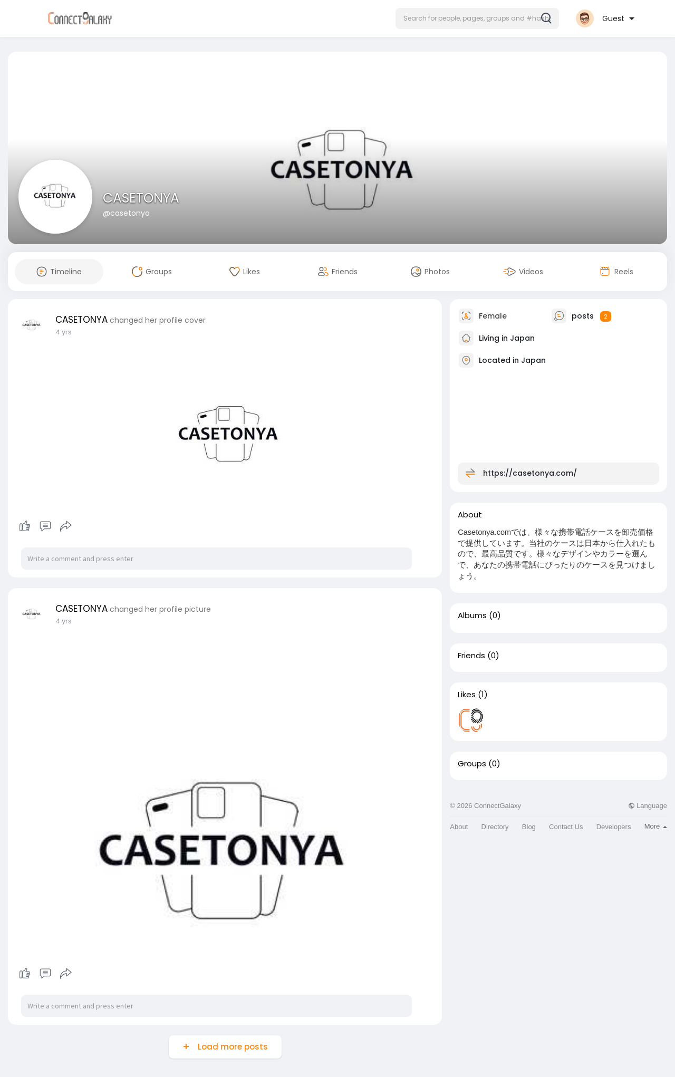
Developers (613, 826)
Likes (467, 694)
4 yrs (63, 332)
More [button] (655, 826)
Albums (472, 615)
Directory (495, 826)
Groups (472, 763)
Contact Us (566, 826)
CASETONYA (141, 198)
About (459, 826)
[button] (477, 18)
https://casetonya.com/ (530, 473)
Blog (529, 826)
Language (647, 805)
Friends (471, 655)
